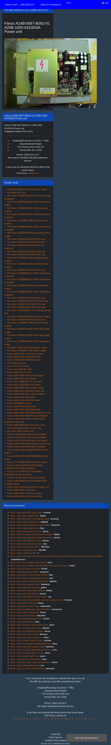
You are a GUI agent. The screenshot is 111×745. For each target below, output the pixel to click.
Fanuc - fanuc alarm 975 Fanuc (23, 615)
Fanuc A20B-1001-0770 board (21, 378)
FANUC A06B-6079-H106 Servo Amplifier (26, 437)
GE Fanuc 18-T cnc (16, 192)
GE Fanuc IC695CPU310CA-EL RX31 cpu (27, 301)
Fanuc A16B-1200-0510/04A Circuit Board (26, 440)
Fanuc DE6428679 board (18, 403)
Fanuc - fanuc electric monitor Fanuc (25, 659)
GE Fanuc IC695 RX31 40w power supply (26, 347)
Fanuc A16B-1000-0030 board (21, 406)
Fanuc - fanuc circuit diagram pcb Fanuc (27, 631)
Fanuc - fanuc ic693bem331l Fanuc (25, 665)
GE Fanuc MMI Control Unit (20, 431)
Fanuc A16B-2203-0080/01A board (23, 360)
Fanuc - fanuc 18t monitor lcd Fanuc (25, 569)
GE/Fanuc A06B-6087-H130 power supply (26, 189)
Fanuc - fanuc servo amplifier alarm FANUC (28, 562)
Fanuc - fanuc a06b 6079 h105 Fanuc (25, 541)
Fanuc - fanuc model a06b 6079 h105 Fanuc (28, 597)
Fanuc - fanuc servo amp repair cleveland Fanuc (30, 662)
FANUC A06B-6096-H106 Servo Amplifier (26, 434)
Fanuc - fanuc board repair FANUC (24, 572)
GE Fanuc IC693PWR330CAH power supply (28, 316)
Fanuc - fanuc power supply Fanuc (24, 516)
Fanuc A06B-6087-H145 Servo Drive (24, 493)
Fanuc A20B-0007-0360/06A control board (26, 415)
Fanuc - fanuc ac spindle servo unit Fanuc (27, 668)
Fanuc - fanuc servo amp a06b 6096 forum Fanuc (30, 650)
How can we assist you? (86, 738)
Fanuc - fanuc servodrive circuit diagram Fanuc (29, 519)
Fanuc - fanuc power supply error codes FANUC (30, 525)
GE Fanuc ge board (16, 363)
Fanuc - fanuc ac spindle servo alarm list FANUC (30, 609)
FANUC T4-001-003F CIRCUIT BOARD (25, 477)
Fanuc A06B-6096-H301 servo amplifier (25, 394)
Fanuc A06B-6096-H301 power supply (25, 375)
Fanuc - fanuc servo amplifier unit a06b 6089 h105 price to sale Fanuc (39, 566)
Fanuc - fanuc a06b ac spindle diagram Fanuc (29, 578)
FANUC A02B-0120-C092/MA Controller (25, 446)
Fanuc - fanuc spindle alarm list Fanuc (26, 531)
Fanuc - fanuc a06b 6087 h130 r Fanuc (26, 512)
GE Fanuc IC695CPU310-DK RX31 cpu (25, 239)
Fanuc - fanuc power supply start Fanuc (26, 637)
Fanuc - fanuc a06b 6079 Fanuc (23, 603)
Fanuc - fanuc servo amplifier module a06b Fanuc (30, 644)
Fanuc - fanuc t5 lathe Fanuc (22, 622)
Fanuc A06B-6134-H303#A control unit (25, 391)
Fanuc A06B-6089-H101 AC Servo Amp (25, 425)
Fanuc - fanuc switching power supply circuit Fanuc (31, 538)
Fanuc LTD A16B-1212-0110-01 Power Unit (27, 487)
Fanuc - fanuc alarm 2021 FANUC (24, 594)
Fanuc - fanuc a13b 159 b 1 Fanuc (24, 634)
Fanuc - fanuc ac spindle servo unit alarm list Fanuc (31, 534)
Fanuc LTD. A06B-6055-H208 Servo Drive (26, 462)
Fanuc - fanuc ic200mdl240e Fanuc (25, 522)
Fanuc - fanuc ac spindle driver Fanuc (26, 628)
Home (68, 3)
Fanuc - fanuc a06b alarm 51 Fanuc (25, 587)
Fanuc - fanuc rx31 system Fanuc (24, 550)
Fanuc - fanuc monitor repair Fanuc (24, 656)
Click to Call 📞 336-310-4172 (19, 4)
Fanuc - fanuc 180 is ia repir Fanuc (24, 612)
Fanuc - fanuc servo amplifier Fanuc (25, 584)
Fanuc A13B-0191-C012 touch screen (24, 353)
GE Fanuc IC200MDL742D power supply (26, 350)
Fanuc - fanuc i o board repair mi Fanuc (26, 640)
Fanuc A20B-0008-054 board (20, 397)
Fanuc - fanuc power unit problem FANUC (27, 590)
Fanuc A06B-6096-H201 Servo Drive (24, 496)
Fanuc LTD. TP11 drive (17, 366)
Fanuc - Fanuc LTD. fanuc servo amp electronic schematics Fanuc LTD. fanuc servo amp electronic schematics (56, 556)
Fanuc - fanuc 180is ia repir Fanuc (24, 528)
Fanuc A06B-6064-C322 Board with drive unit (28, 412)
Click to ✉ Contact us (51, 4)
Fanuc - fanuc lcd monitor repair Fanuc (26, 544)
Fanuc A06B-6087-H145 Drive (21, 490)
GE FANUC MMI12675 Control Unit (23, 428)
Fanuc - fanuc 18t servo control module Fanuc (29, 625)
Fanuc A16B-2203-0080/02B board (23, 356)
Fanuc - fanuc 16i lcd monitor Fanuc (25, 547)
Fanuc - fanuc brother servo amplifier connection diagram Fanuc (36, 600)
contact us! (33, 173)
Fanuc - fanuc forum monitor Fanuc (24, 606)
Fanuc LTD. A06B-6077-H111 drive (23, 384)
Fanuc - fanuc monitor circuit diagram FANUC (29, 575)
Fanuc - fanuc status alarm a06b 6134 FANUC (29, 581)
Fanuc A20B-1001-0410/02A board (23, 400)
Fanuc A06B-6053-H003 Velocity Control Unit (28, 443)
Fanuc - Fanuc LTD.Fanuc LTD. (23, 553)
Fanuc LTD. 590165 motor (19, 369)
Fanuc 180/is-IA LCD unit (18, 372)
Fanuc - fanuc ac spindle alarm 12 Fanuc (27, 653)
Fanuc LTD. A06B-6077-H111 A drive (24, 381)
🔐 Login (105, 3)
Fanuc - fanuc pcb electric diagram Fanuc (27, 647)
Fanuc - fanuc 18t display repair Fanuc (26, 619)
